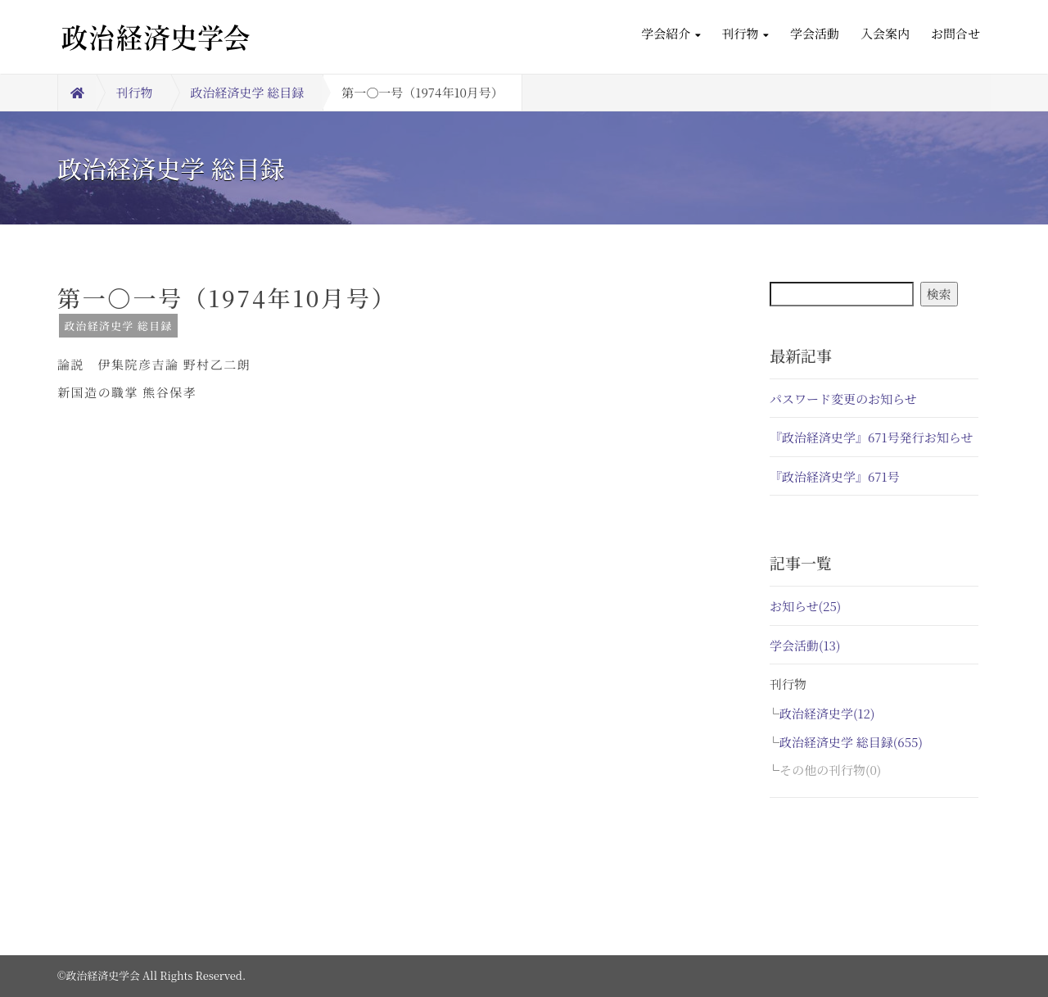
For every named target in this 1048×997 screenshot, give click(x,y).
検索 (939, 293)
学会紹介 (670, 33)
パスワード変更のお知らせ (843, 398)
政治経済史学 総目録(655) (851, 741)
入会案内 (885, 33)
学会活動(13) (805, 645)
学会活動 (814, 33)
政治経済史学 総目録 (248, 92)
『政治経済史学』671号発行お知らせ (871, 437)
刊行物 (745, 33)
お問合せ (955, 33)
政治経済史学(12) (826, 713)
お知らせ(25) (805, 605)
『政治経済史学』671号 (835, 476)
